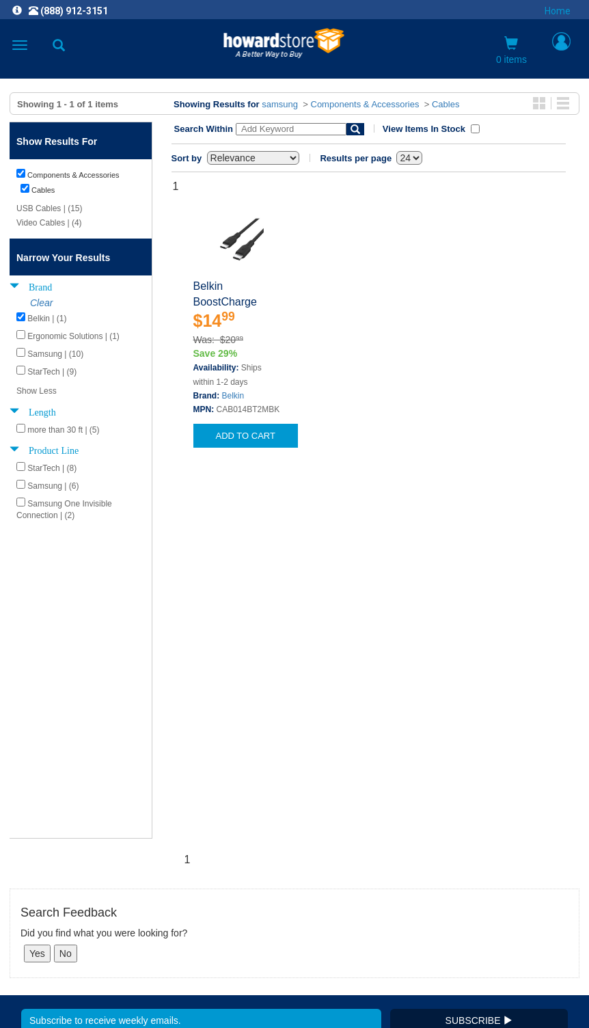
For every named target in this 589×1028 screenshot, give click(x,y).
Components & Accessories (365, 104)
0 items (511, 50)
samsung (280, 104)
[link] (211, 994)
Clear (41, 302)
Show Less (36, 391)
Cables (445, 104)
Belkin (233, 396)
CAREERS (294, 818)
